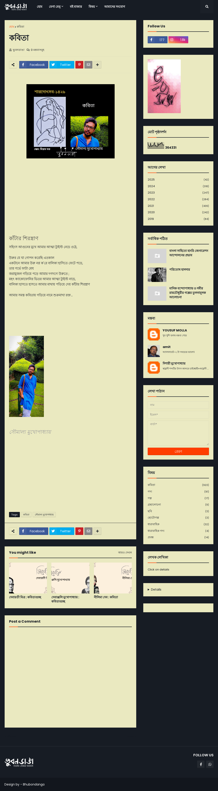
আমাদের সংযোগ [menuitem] (114, 6)
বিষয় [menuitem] (92, 6)
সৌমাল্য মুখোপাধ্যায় (44, 514)
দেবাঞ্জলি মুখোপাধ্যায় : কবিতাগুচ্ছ (65, 599)
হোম (11, 27)
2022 (178, 199)
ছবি (178, 511)
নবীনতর (11, 736)
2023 (178, 192)
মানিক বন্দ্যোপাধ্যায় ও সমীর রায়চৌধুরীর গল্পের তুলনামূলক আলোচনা (187, 292)
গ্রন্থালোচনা (178, 504)
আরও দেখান (125, 552)
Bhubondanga (34, 784)
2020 (178, 212)
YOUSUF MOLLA (175, 330)
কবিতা (20, 27)
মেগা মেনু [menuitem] (54, 6)
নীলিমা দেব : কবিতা (106, 597)
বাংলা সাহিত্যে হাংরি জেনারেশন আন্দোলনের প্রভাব (188, 253)
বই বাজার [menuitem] (76, 6)
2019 (178, 219)
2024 (178, 186)
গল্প (178, 498)
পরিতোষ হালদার (179, 270)
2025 (178, 179)
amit (167, 347)
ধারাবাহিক (178, 524)
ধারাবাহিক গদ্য (178, 531)
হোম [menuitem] (39, 6)
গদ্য (178, 491)
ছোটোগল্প (178, 517)
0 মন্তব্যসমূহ (37, 50)
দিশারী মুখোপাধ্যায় (174, 363)
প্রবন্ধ (178, 537)
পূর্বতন (130, 736)
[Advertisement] (70, 474)
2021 (178, 206)
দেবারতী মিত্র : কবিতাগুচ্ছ (25, 597)
